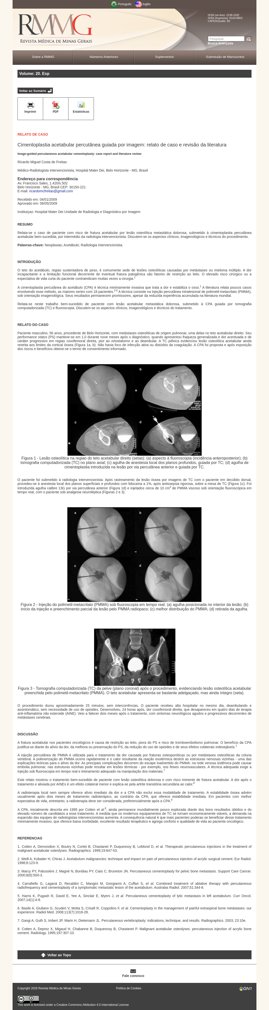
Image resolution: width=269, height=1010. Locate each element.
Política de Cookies (128, 988)
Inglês (147, 4)
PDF (56, 111)
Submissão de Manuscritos (225, 57)
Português (125, 4)
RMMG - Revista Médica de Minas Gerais (55, 30)
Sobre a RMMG (43, 57)
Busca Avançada (220, 43)
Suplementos (164, 57)
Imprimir (30, 111)
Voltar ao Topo (59, 955)
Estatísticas (81, 111)
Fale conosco (133, 976)
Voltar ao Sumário (32, 91)
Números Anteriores (104, 57)
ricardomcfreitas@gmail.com (51, 191)
